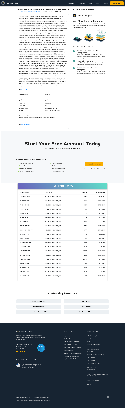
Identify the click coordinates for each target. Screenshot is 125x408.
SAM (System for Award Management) (94, 368)
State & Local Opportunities (71, 356)
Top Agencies (86, 301)
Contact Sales (117, 3)
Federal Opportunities (38, 301)
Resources (82, 3)
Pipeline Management (70, 339)
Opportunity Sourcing (69, 336)
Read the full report (25, 89)
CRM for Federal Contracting (71, 341)
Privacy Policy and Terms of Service (24, 399)
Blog (97, 3)
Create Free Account (94, 164)
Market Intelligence (69, 350)
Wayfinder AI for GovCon (70, 359)
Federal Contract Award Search (30, 12)
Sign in (106, 3)
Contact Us (22, 351)
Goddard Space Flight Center (48, 117)
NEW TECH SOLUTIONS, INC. (51, 96)
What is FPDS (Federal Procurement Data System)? (97, 375)
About (90, 3)
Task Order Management (70, 344)
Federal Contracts (38, 306)
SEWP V (21, 110)
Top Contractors (86, 306)
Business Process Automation (72, 347)
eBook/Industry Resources (94, 336)
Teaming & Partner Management (72, 353)
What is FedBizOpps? (93, 380)
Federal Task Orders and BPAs (39, 312)
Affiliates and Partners (93, 344)
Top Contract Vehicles (86, 312)
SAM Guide (90, 385)
